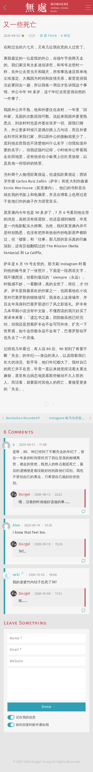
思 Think (48, 35)
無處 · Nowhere (46, 7)
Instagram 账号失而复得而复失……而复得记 (68, 418)
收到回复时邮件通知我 (28, 725)
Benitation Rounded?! (23, 418)
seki (18, 574)
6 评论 (65, 35)
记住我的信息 (21, 717)
